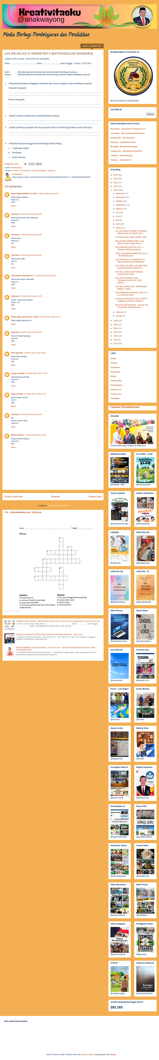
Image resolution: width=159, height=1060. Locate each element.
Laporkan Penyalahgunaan (124, 407)
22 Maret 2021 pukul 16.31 (31, 255)
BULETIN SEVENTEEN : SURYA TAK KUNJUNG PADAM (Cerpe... (131, 306)
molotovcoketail (87, 1054)
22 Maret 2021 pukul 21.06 (35, 435)
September (121, 205)
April (118, 224)
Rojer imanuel (17, 394)
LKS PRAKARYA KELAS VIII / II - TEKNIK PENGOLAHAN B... (129, 248)
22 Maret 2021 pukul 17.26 (36, 373)
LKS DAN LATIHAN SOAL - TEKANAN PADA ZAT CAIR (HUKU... (128, 280)
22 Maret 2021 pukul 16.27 (48, 193)
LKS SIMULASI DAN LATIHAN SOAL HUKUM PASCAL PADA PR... (131, 267)
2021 (116, 190)
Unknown (15, 214)
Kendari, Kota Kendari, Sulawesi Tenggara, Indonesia (33, 170)
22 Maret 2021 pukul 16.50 (34, 353)
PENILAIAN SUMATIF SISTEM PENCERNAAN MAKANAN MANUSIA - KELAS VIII (49, 634)
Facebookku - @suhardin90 (122, 138)
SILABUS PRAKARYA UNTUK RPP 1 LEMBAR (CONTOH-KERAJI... (131, 300)
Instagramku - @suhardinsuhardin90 (126, 151)
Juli (117, 212)
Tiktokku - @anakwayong (121, 155)
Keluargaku (115, 372)
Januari (119, 316)
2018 (116, 328)
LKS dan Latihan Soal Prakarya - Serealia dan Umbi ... (129, 273)
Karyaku (114, 363)
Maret (118, 228)
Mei (117, 220)
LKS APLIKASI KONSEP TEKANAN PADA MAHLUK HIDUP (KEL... (131, 232)
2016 (116, 336)
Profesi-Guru (115, 394)
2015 (116, 340)
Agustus (119, 209)
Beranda (55, 496)
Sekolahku (115, 398)
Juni (118, 216)
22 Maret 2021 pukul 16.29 (31, 214)
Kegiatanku (115, 367)
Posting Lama (95, 496)
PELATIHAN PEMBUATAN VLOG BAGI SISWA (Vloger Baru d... (129, 242)
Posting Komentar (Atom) (58, 505)
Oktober (119, 201)
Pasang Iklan (116, 381)
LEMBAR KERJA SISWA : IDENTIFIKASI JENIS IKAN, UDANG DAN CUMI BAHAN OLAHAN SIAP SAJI (58, 621)
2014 (116, 343)
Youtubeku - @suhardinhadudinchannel (127, 133)
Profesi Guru (115, 389)
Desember (120, 193)
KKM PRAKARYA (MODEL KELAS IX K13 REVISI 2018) (131, 293)
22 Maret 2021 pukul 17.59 (35, 394)
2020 (116, 321)
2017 (116, 332)
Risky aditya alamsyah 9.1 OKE (24, 317)
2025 (116, 175)
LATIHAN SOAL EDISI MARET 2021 (131, 237)
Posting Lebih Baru (13, 496)
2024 (116, 179)
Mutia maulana (17, 435)
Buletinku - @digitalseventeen (123, 142)
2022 (116, 186)
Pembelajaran (16, 168)
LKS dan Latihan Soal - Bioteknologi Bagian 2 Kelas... (131, 287)
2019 (116, 324)
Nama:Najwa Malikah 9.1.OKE (24, 193)
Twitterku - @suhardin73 (121, 160)
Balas (13, 206)
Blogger (113, 1054)
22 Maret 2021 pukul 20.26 (31, 414)
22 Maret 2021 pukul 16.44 (31, 332)
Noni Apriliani (17, 353)
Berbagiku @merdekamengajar (124, 146)
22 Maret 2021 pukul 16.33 (49, 317)
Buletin (113, 358)
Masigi (113, 376)
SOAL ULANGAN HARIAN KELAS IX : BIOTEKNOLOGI (131, 254)
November (120, 197)
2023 (116, 182)
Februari (120, 312)
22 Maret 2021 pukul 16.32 (31, 296)
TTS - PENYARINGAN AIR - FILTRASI (22, 512)
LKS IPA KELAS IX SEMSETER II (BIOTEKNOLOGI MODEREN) (130, 260)
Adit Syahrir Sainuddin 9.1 (22, 276)
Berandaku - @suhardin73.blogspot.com (127, 129)
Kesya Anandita (18, 373)
